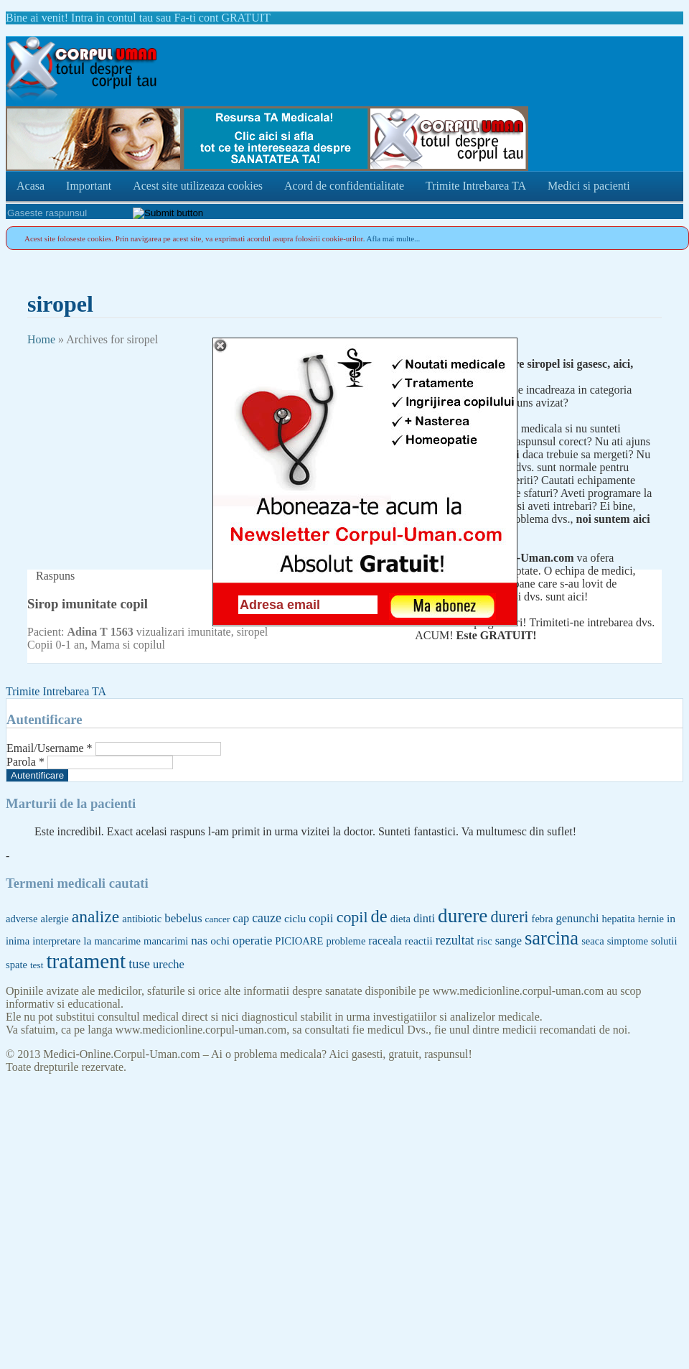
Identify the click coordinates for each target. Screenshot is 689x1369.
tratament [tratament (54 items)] (86, 961)
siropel (252, 632)
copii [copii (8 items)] (321, 918)
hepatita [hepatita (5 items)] (618, 918)
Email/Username (49, 748)
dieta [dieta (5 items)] (400, 918)
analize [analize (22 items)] (95, 916)
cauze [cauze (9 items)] (266, 918)
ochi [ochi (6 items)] (220, 940)
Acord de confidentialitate (344, 186)
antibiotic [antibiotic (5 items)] (141, 918)
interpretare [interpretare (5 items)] (56, 941)
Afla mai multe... (394, 238)
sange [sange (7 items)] (508, 940)
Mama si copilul (127, 645)
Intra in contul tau (112, 17)
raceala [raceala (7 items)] (384, 940)
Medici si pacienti (589, 186)
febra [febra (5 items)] (542, 918)
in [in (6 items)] (671, 918)
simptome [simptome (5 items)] (627, 941)
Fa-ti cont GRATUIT (222, 17)
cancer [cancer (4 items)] (217, 919)
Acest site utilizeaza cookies (198, 186)
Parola (25, 762)
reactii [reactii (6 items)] (419, 940)
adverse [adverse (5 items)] (21, 918)
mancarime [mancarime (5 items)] (117, 941)
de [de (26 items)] (379, 916)
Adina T (87, 632)
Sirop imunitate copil (87, 603)
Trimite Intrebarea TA (476, 186)
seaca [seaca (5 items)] (592, 941)
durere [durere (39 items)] (462, 916)
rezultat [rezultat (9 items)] (455, 940)
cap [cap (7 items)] (241, 918)
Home (41, 339)
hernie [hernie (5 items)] (651, 918)
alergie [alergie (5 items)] (54, 918)
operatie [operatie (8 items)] (252, 940)
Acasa (30, 186)
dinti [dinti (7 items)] (424, 918)
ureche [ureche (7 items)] (168, 964)
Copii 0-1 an (56, 645)
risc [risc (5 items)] (484, 941)
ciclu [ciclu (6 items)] (295, 918)
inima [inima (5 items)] (17, 941)
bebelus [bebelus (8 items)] (183, 918)
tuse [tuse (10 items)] (139, 963)
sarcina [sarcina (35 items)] (551, 938)
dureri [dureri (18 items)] (509, 917)
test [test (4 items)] (37, 965)
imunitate (208, 632)
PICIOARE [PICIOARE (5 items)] (299, 941)
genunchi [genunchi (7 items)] (577, 918)
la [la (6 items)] (87, 940)
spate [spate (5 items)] (16, 964)
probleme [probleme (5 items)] (345, 941)
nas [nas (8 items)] (199, 940)
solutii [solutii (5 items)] (664, 941)
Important (88, 186)
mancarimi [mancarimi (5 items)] (166, 941)
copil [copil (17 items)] (352, 917)
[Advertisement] (135, 447)
